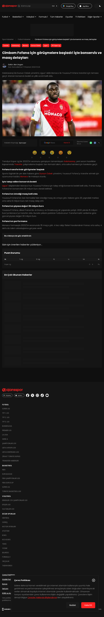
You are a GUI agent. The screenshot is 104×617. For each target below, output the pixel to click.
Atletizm (5, 531)
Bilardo (5, 552)
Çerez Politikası (8, 575)
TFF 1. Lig (5, 413)
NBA (3, 470)
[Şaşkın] (69, 154)
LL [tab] (68, 259)
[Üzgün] (52, 154)
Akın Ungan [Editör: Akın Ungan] (18, 64)
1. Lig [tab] (21, 259)
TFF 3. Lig (5, 422)
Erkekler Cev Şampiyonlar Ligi (14, 500)
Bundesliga (7, 426)
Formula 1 (43, 16)
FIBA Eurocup (7, 483)
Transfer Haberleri (10, 461)
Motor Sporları (9, 526)
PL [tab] (54, 259)
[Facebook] (95, 143)
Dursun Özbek (35, 45)
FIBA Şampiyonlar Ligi (11, 478)
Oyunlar (69, 16)
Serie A (5, 439)
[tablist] (52, 259)
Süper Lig (6, 409)
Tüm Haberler (56, 16)
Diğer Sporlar (95, 16)
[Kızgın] (60, 154)
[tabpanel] (52, 264)
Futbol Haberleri (24, 39)
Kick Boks (6, 539)
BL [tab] (99, 259)
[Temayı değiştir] (98, 6)
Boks (4, 535)
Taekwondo (7, 565)
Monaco (25, 45)
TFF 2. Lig (5, 417)
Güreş (4, 522)
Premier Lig (6, 430)
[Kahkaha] (43, 154)
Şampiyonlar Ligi (9, 443)
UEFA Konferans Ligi (10, 452)
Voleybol (31, 16)
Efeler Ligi (6, 504)
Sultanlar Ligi (8, 509)
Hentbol (5, 518)
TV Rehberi (80, 16)
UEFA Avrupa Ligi (9, 448)
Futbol (6, 16)
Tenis (4, 544)
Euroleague (7, 474)
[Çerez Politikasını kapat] (93, 580)
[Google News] (57, 143)
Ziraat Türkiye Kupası (11, 456)
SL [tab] (5, 259)
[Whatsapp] (91, 143)
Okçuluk (5, 561)
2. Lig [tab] (38, 259)
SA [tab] (84, 259)
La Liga (5, 435)
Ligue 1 (46, 45)
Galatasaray (16, 45)
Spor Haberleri (8, 39)
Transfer (6, 45)
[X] (99, 143)
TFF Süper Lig (56, 45)
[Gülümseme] (34, 154)
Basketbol (18, 16)
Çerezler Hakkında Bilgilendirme (42, 597)
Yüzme (4, 548)
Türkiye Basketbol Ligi (11, 491)
